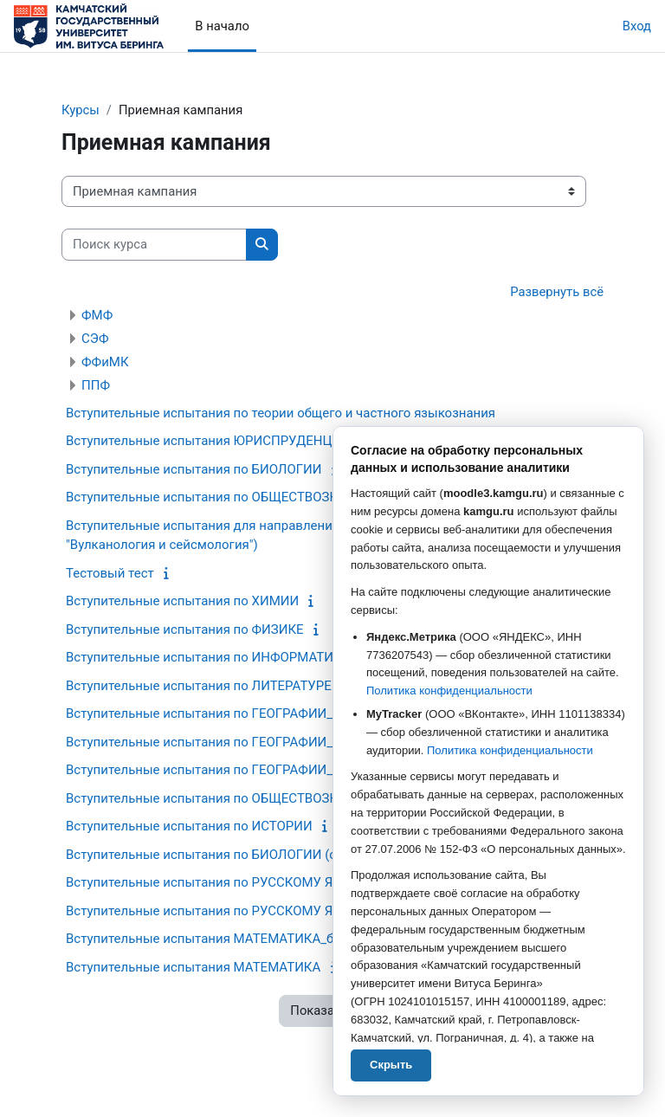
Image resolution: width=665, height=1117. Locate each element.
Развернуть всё (557, 292)
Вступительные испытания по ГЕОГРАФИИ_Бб (207, 742)
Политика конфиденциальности (449, 690)
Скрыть (391, 1064)
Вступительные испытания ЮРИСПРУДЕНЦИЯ (208, 441)
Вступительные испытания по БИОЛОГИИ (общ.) (214, 854)
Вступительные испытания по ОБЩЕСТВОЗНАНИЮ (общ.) (242, 798)
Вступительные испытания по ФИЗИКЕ (185, 629)
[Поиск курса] (154, 244)
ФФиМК (105, 362)
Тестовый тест (110, 573)
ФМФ (97, 315)
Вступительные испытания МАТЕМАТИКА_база (210, 938)
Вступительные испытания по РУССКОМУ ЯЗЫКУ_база (234, 882)
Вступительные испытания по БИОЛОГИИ (193, 469)
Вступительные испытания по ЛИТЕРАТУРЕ (199, 686)
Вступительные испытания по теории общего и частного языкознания (280, 413)
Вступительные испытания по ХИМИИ (182, 601)
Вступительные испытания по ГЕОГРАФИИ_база (213, 770)
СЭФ (94, 338)
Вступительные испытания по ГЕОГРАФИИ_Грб (209, 713)
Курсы (80, 110)
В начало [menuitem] (222, 26)
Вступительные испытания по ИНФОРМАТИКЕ (207, 657)
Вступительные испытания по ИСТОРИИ (189, 826)
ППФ (95, 385)
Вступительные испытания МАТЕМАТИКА (193, 967)
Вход (637, 26)
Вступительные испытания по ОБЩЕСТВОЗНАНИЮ (222, 497)
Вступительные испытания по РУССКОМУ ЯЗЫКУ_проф (236, 911)
